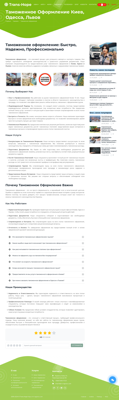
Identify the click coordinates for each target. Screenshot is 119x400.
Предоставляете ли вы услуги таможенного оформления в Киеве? (46, 274)
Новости (83, 4)
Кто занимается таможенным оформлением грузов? (46, 237)
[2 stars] (11, 345)
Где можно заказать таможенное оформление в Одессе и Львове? (46, 280)
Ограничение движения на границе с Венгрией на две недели (103, 96)
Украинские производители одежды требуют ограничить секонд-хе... (103, 74)
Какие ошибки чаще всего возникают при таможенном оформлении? (46, 243)
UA (99, 4)
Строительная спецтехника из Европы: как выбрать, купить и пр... (109, 129)
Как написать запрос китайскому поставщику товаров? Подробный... (109, 150)
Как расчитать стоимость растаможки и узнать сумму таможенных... (108, 140)
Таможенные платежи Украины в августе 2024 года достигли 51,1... (101, 104)
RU (102, 4)
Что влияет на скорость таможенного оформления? (46, 261)
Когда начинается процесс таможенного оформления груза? (46, 268)
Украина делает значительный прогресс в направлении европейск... (103, 81)
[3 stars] (14, 345)
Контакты (93, 4)
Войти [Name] (114, 4)
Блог (77, 4)
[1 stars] (8, 345)
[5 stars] (20, 345)
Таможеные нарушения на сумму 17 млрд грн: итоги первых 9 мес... (102, 89)
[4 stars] (17, 345)
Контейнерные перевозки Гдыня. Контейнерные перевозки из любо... (108, 118)
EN (105, 4)
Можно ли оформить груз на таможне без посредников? (46, 255)
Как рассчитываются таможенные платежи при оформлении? (46, 249)
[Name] (108, 4)
